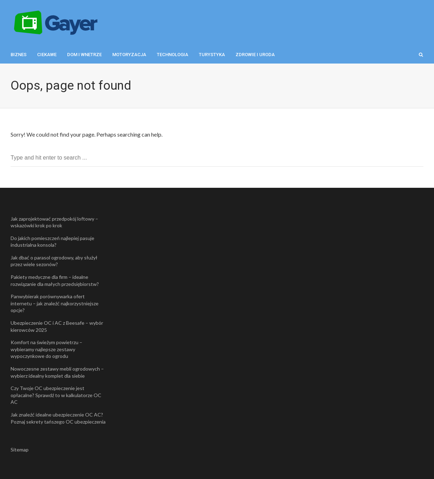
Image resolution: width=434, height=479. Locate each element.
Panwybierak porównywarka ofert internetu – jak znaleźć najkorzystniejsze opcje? (55, 303)
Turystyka (212, 54)
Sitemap (20, 450)
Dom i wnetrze (84, 54)
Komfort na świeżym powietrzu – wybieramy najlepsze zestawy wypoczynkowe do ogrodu (46, 349)
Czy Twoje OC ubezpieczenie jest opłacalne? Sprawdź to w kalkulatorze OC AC (56, 395)
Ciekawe (47, 54)
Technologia (172, 54)
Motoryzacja (129, 54)
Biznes (18, 54)
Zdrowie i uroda (255, 54)
